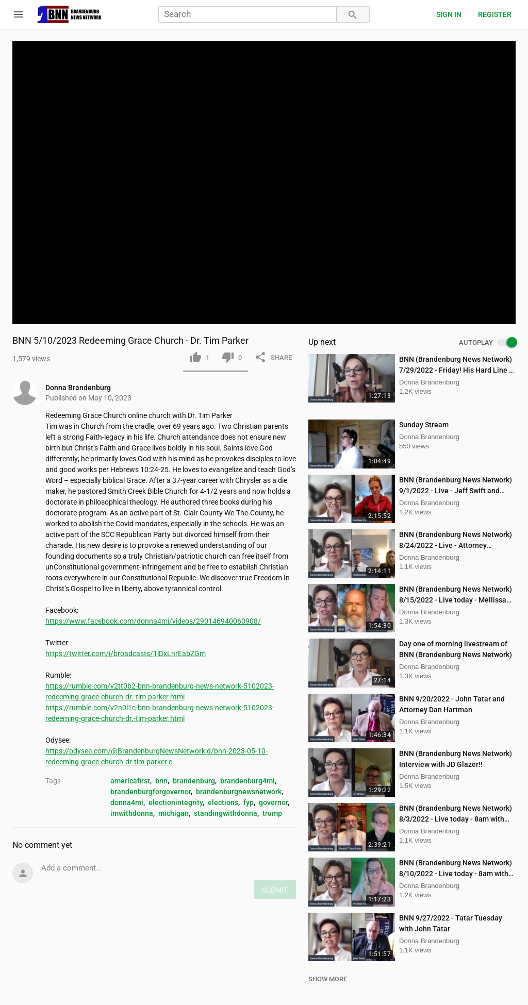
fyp (248, 802)
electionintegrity (175, 802)
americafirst (130, 781)
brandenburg (194, 781)
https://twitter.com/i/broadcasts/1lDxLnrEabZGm (125, 653)
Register (495, 14)
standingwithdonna (225, 813)
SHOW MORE (327, 979)
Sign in (448, 14)
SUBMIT (275, 890)
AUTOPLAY (487, 342)
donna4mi (126, 802)
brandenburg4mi (247, 781)
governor (273, 802)
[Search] (247, 14)
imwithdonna (131, 813)
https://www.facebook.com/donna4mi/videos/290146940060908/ (153, 621)
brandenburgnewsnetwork (239, 792)
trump (272, 813)
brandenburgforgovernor (150, 792)
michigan (173, 813)
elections (223, 802)
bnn (161, 781)
